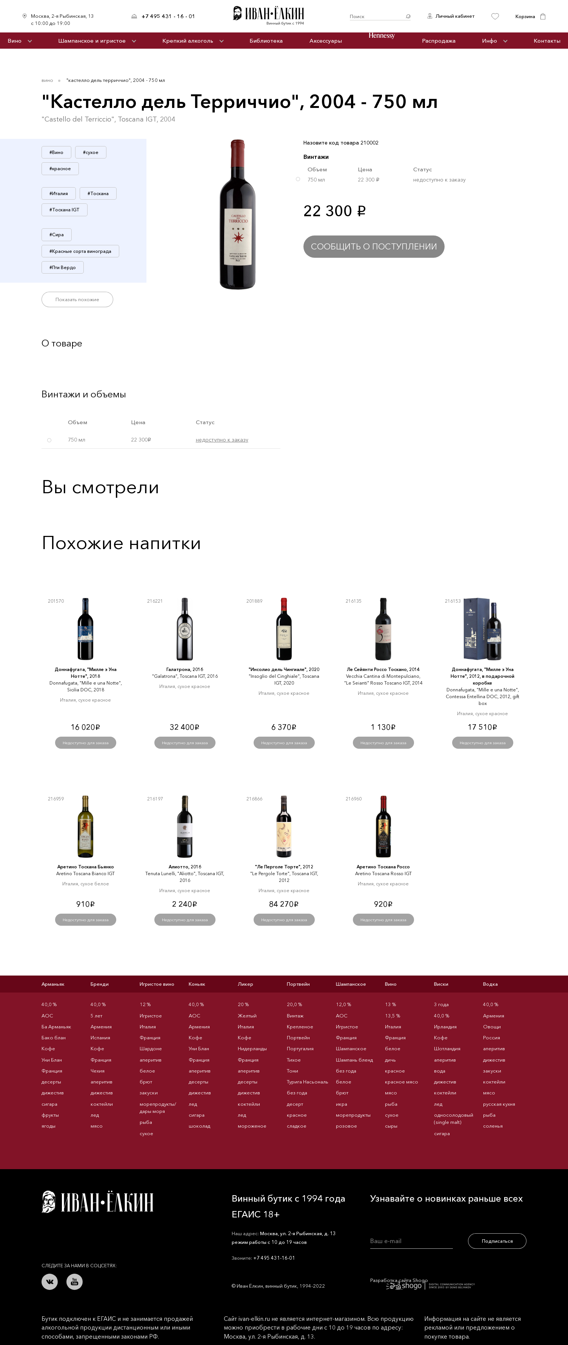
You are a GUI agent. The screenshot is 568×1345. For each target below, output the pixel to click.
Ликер (245, 984)
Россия (491, 1037)
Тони (292, 1071)
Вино (15, 40)
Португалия (300, 1048)
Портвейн (298, 984)
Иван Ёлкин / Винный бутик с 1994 (272, 16)
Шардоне (151, 1048)
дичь (390, 1060)
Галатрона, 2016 (184, 669)
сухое (146, 1133)
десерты (51, 1082)
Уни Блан (52, 1060)
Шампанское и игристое (92, 40)
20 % (243, 1004)
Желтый (247, 1016)
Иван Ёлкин (97, 1202)
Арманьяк (53, 984)
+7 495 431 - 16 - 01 (168, 16)
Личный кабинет (455, 16)
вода (439, 1071)
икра (341, 1104)
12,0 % (343, 1004)
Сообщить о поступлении (374, 247)
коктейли (102, 1104)
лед (95, 1115)
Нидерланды (252, 1048)
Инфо (489, 40)
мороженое (252, 1126)
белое (147, 1071)
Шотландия (447, 1048)
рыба (146, 1122)
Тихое (294, 1060)
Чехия (98, 1071)
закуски (149, 1093)
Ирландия (445, 1026)
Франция (52, 1071)
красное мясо (401, 1082)
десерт (295, 1104)
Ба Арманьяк (56, 1026)
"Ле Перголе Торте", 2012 (284, 866)
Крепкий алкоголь (187, 40)
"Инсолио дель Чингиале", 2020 (284, 669)
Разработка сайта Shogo (422, 1283)
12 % (145, 1004)
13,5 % (392, 1016)
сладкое (296, 1126)
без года (297, 1093)
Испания (100, 1037)
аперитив (101, 1082)
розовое (346, 1126)
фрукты (50, 1115)
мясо (97, 1126)
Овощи (492, 1026)
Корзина (525, 16)
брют (146, 1082)
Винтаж (295, 1016)
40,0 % (49, 1004)
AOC (47, 1016)
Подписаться (497, 1241)
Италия (148, 1026)
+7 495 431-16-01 (274, 1258)
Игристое (151, 1016)
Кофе (48, 1048)
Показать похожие (77, 299)
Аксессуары (325, 40)
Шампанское (351, 984)
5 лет (96, 1016)
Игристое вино (157, 984)
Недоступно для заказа (86, 742)
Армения (101, 1026)
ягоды (48, 1126)
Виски (441, 984)
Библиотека (266, 40)
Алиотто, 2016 (185, 866)
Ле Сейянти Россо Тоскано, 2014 (383, 669)
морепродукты (353, 1115)
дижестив (53, 1093)
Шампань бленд (354, 1060)
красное (297, 1115)
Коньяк (197, 984)
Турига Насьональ (307, 1082)
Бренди (100, 984)
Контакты (547, 40)
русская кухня (499, 1104)
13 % (390, 1004)
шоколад (199, 1126)
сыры (391, 1126)
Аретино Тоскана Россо (383, 866)
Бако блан (54, 1037)
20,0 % (294, 1004)
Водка (490, 984)
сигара (49, 1104)
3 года (441, 1004)
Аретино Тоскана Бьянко (85, 866)
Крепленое (300, 1026)
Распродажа (439, 40)
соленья (493, 1126)
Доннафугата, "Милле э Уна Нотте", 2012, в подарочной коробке (482, 676)
